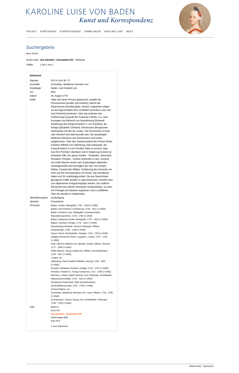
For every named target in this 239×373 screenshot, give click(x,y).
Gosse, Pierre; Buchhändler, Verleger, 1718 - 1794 (75, 233)
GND (94, 205)
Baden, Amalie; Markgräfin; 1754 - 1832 (70, 205)
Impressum (208, 366)
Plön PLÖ (55, 321)
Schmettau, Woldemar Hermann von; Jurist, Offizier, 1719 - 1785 (82, 292)
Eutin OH (55, 310)
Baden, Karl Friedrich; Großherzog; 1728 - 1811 (74, 209)
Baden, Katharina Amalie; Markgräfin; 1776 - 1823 (75, 219)
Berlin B (55, 307)
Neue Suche (32, 53)
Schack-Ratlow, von (60, 289)
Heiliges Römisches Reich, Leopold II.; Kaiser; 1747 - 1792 (79, 237)
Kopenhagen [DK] (59, 317)
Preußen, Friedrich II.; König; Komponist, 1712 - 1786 (76, 271)
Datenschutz (195, 366)
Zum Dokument (59, 326)
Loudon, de (56, 257)
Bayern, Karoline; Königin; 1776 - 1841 (69, 223)
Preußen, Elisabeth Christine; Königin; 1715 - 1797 (75, 268)
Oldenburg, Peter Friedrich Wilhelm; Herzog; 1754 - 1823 (78, 261)
